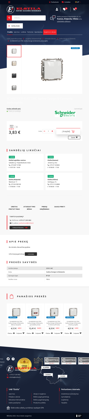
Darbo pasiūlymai (14, 403)
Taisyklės (64, 403)
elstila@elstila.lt (13, 377)
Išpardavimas (39, 32)
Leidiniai (23, 32)
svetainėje (31, 254)
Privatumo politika (39, 403)
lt (77, 2)
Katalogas (14, 25)
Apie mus (17, 32)
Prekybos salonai (14, 397)
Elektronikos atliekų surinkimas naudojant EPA (25, 407)
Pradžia (10, 32)
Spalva (12, 125)
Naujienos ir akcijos (50, 32)
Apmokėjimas (65, 397)
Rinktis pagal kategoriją (41, 400)
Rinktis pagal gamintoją (41, 397)
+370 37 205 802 (25, 220)
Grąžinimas (65, 400)
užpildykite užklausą (63, 21)
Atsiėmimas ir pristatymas (70, 394)
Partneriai (30, 32)
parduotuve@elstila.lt (26, 223)
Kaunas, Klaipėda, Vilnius (67, 19)
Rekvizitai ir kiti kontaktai (17, 400)
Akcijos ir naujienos (39, 394)
